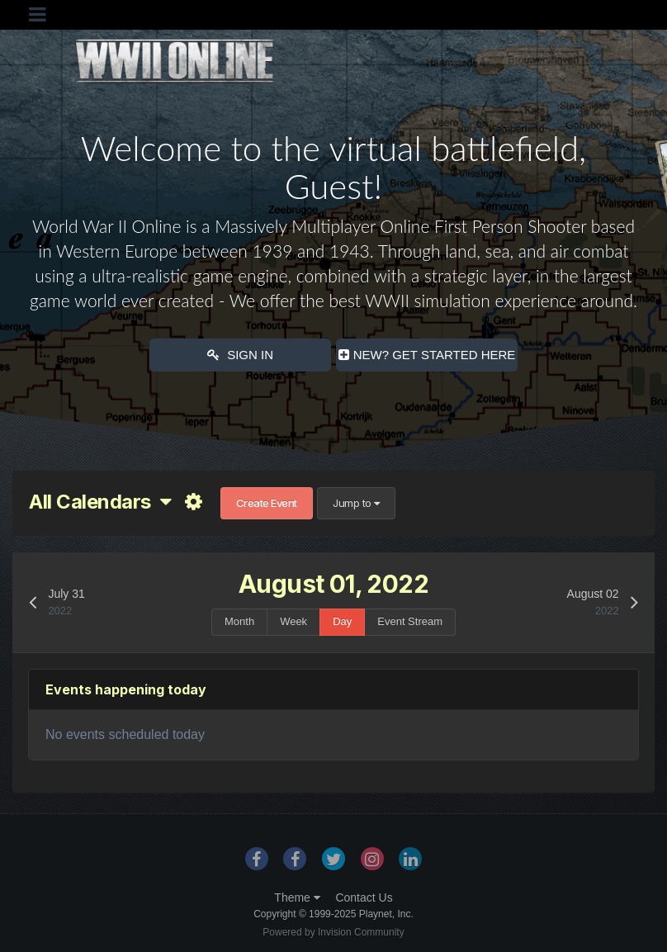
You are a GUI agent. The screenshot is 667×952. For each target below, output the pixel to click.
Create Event (266, 502)
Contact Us (363, 897)
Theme (296, 897)
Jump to (356, 502)
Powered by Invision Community (333, 932)
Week (293, 621)
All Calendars (100, 502)
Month (239, 621)
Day (342, 621)
